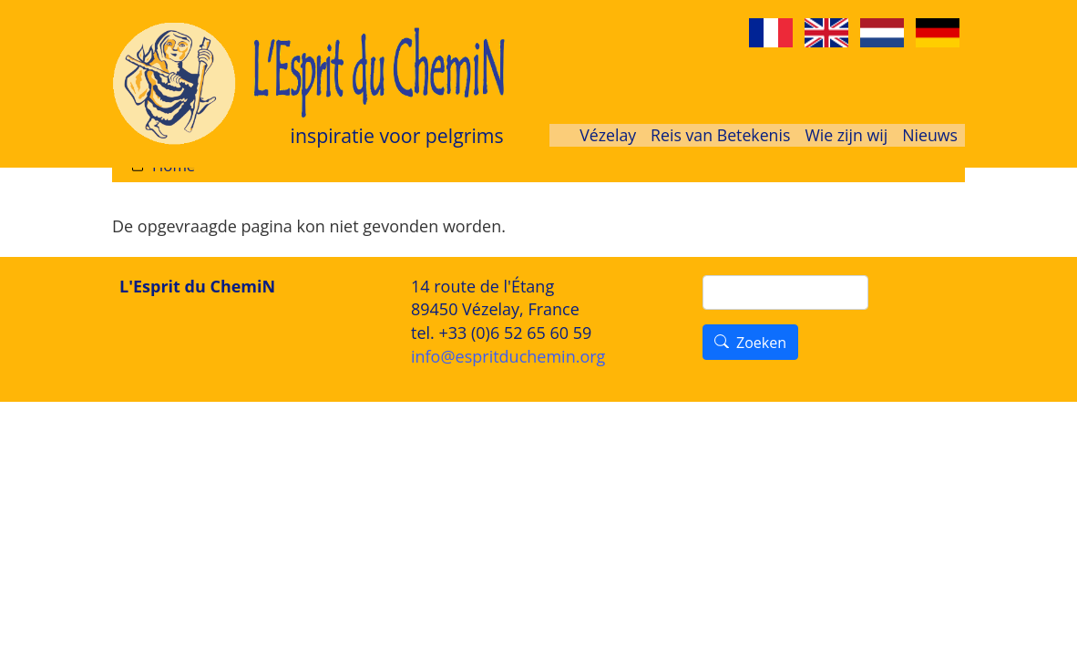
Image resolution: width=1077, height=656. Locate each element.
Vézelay (608, 135)
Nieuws (930, 135)
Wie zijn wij (846, 135)
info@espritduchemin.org (508, 356)
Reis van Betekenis (720, 135)
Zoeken (761, 343)
